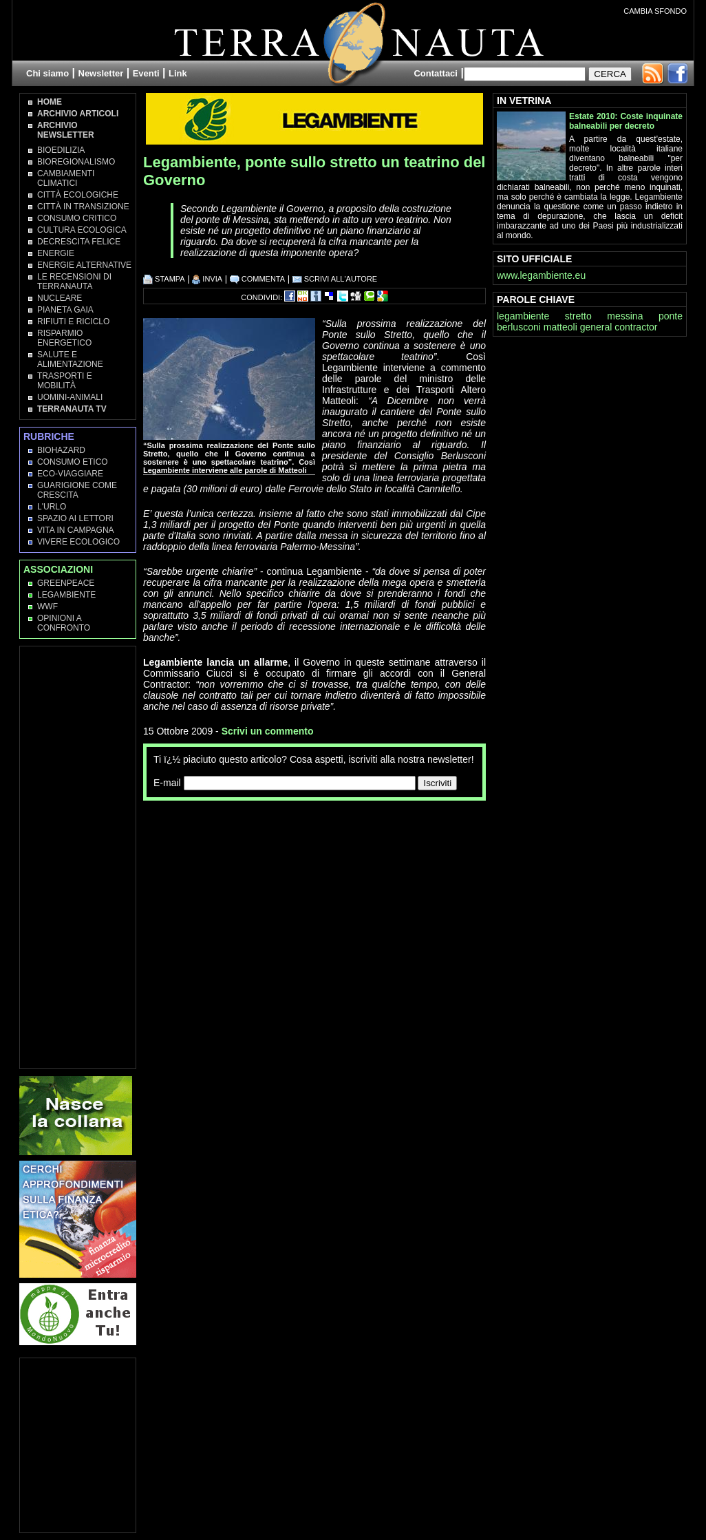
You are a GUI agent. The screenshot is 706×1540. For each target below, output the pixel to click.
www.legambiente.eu (541, 275)
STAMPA (164, 279)
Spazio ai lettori (75, 518)
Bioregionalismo (76, 162)
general (596, 327)
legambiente (523, 315)
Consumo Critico (76, 218)
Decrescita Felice (78, 241)
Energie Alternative (84, 265)
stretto (578, 315)
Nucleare (59, 298)
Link (178, 73)
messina (625, 315)
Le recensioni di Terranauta (74, 281)
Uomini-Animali (70, 397)
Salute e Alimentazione (70, 359)
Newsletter (101, 73)
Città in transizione (83, 206)
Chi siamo (47, 73)
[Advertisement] (304, 828)
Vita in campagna (75, 530)
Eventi (146, 73)
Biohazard (61, 450)
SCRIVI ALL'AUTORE (335, 279)
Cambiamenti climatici (65, 178)
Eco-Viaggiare (70, 473)
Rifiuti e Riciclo (73, 321)
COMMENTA (257, 279)
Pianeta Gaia (65, 310)
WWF (47, 606)
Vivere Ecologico (78, 542)
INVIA (207, 279)
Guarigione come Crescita (77, 490)
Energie (55, 253)
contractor (635, 327)
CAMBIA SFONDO (655, 11)
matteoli (560, 327)
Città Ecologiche (77, 195)
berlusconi (519, 327)
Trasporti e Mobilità (64, 380)
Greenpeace (65, 583)
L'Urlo (51, 506)
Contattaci (436, 73)
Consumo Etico (72, 462)
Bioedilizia (61, 150)
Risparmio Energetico (64, 338)
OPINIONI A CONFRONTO (63, 623)
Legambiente (66, 595)
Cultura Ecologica (82, 230)
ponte (671, 315)
